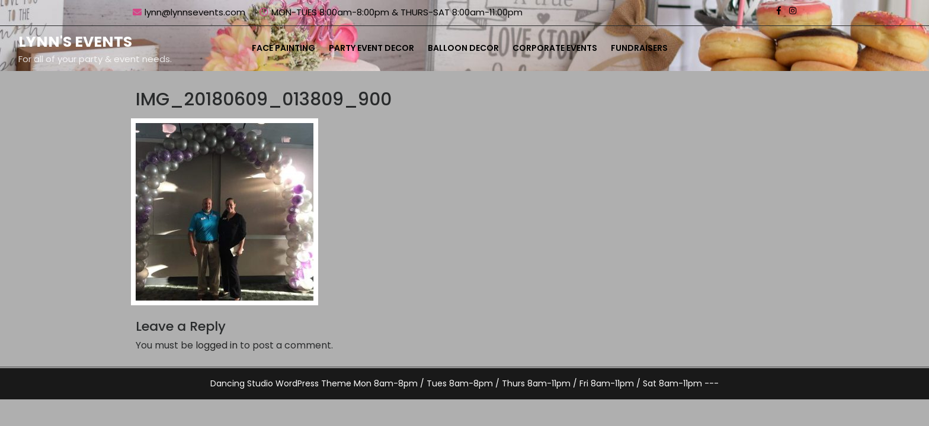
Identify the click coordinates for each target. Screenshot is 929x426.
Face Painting (283, 48)
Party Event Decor (371, 48)
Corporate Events (554, 48)
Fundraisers (639, 48)
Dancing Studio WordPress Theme (280, 383)
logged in (217, 345)
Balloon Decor (463, 48)
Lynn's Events (75, 41)
